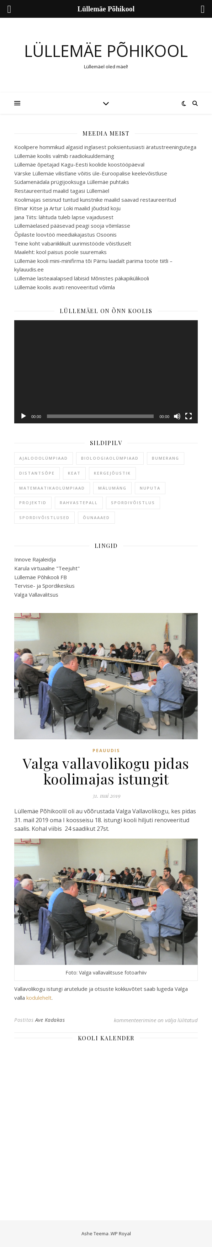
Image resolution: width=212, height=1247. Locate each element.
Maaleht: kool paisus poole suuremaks (60, 251)
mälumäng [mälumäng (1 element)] (112, 488)
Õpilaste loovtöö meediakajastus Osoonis (65, 234)
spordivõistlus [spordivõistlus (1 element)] (133, 502)
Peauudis (106, 750)
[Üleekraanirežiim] (188, 416)
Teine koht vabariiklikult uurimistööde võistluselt (72, 243)
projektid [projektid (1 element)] (33, 502)
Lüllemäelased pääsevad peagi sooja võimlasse (72, 225)
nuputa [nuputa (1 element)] (150, 488)
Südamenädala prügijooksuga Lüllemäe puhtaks (71, 181)
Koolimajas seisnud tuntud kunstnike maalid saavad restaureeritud (95, 199)
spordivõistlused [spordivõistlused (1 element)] (44, 517)
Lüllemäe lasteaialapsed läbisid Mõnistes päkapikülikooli (81, 278)
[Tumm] (177, 416)
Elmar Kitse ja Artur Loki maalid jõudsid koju (67, 208)
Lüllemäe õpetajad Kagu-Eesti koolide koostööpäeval (79, 164)
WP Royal (121, 1233)
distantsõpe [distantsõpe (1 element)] (37, 473)
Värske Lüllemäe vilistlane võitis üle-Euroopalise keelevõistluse (90, 173)
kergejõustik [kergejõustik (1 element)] (112, 473)
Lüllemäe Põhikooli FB (40, 577)
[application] (106, 371)
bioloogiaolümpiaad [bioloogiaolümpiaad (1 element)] (110, 458)
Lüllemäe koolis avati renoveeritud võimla (64, 287)
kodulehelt (39, 997)
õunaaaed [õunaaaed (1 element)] (96, 517)
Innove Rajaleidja (35, 559)
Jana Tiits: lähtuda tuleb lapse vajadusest (63, 217)
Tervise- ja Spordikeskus (44, 585)
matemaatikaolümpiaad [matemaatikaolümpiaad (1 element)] (52, 488)
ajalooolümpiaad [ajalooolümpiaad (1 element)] (43, 458)
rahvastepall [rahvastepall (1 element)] (79, 502)
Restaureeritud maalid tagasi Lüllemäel (61, 190)
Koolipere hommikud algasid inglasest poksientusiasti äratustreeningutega (105, 146)
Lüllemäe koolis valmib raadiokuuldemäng (64, 155)
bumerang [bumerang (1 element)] (165, 458)
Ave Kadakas (50, 1019)
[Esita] (23, 416)
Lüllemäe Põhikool (106, 51)
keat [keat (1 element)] (74, 473)
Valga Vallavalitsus (36, 594)
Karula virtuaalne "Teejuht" (47, 568)
